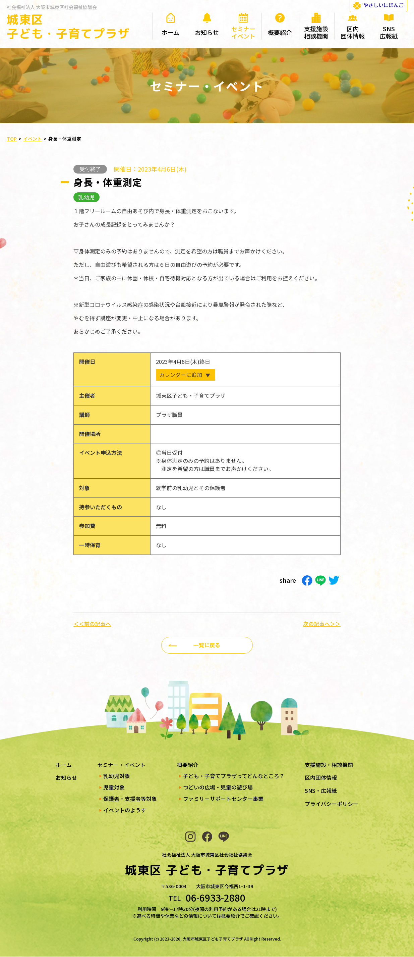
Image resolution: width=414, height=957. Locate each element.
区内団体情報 (321, 777)
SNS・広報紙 (321, 791)
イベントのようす (124, 810)
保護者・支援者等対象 (130, 799)
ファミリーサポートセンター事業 (223, 799)
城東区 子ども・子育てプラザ (68, 26)
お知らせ (66, 777)
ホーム (64, 765)
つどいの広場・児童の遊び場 (218, 787)
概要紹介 (187, 765)
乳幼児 (86, 197)
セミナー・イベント (121, 765)
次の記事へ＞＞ (322, 624)
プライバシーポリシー (331, 804)
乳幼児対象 (116, 776)
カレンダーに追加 (180, 375)
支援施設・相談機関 (329, 765)
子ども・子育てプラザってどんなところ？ (234, 776)
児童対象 (114, 787)
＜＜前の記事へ (92, 624)
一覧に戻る (206, 645)
